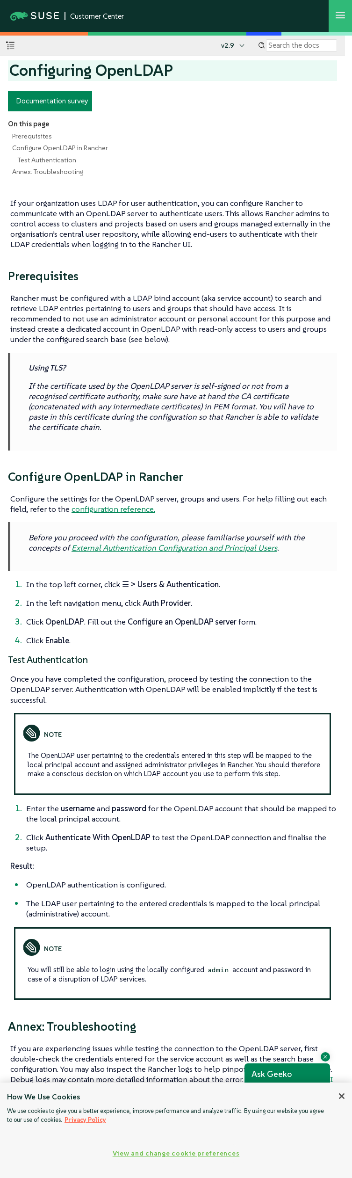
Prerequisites (32, 136)
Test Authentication (47, 160)
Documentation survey (52, 100)
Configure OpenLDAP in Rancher (60, 148)
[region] (176, 1130)
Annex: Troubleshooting (47, 171)
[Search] (301, 45)
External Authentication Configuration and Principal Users (174, 548)
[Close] (341, 1096)
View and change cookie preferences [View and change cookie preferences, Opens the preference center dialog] (176, 1153)
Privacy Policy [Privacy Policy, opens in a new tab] (85, 1120)
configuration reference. (113, 509)
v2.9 (227, 45)
